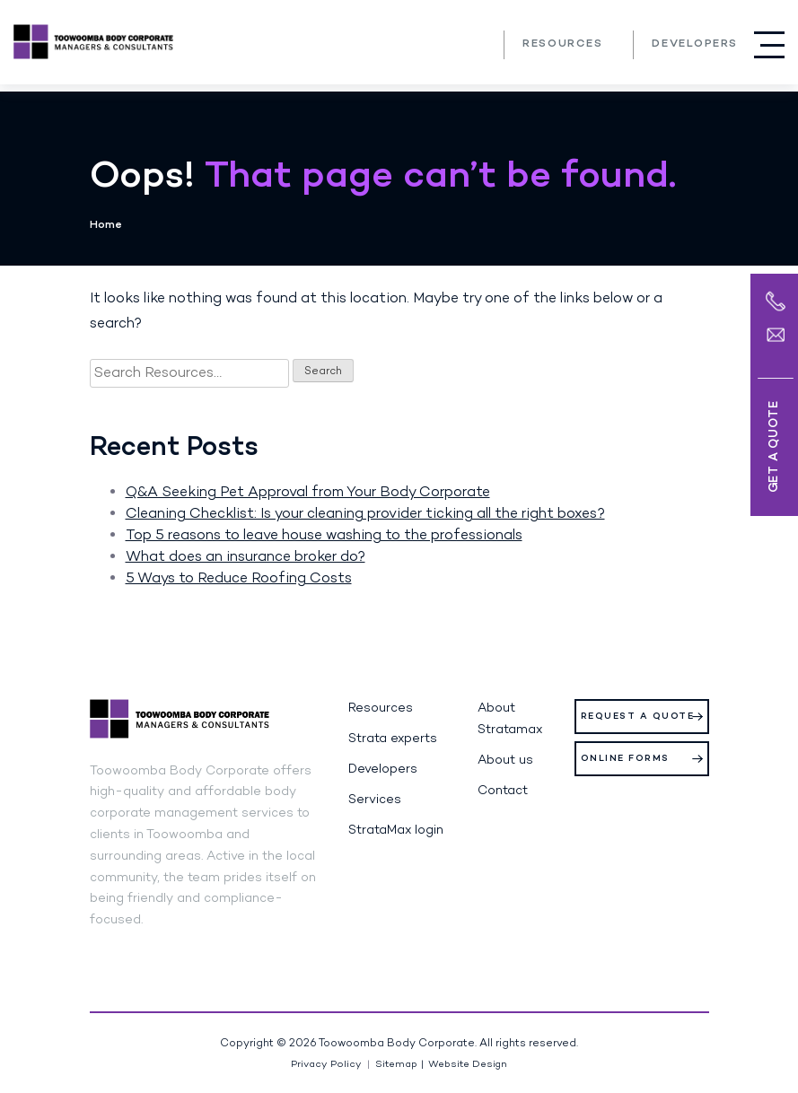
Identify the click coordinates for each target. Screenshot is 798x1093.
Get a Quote (774, 447)
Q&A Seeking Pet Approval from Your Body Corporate (308, 493)
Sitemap (396, 1064)
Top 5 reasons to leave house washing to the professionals (324, 536)
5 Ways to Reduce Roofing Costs (239, 579)
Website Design (467, 1064)
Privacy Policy (326, 1064)
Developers (695, 44)
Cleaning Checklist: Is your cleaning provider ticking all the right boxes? (365, 514)
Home (106, 225)
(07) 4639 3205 (477, 44)
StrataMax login (395, 830)
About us (505, 760)
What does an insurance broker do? (245, 557)
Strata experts (392, 739)
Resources (562, 44)
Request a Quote (638, 716)
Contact (503, 791)
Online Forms (625, 759)
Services (374, 800)
